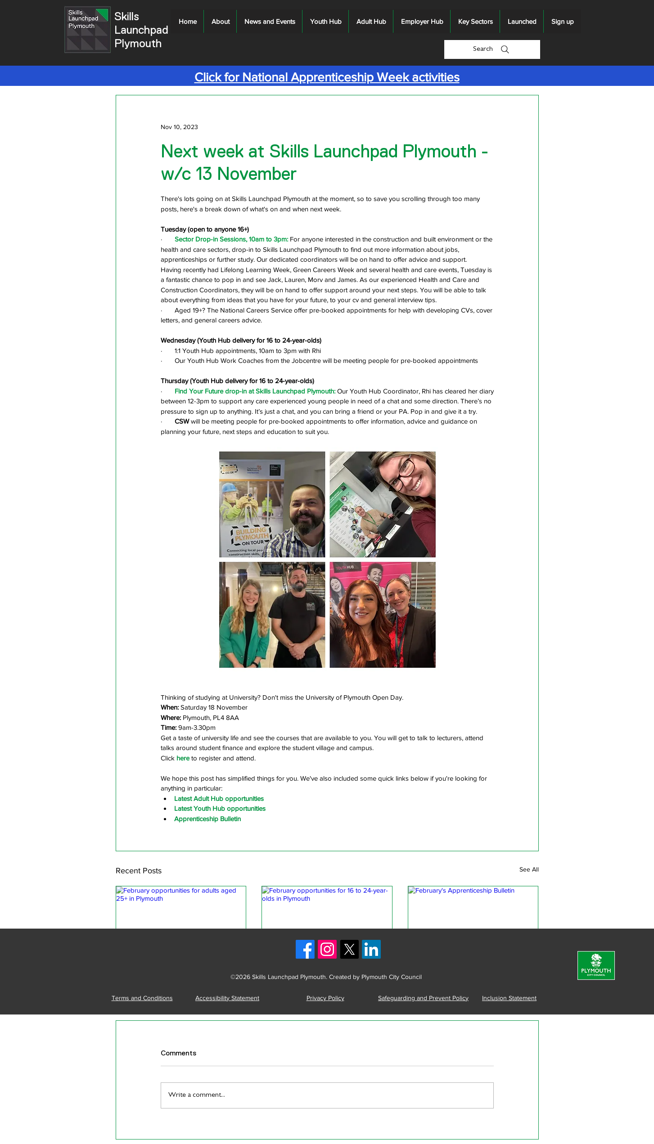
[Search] (492, 49)
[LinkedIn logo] (371, 949)
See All (529, 869)
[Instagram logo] (327, 949)
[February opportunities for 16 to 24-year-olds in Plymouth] (327, 922)
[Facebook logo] (305, 949)
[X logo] (349, 949)
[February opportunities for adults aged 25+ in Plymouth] (181, 922)
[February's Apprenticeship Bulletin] (473, 922)
